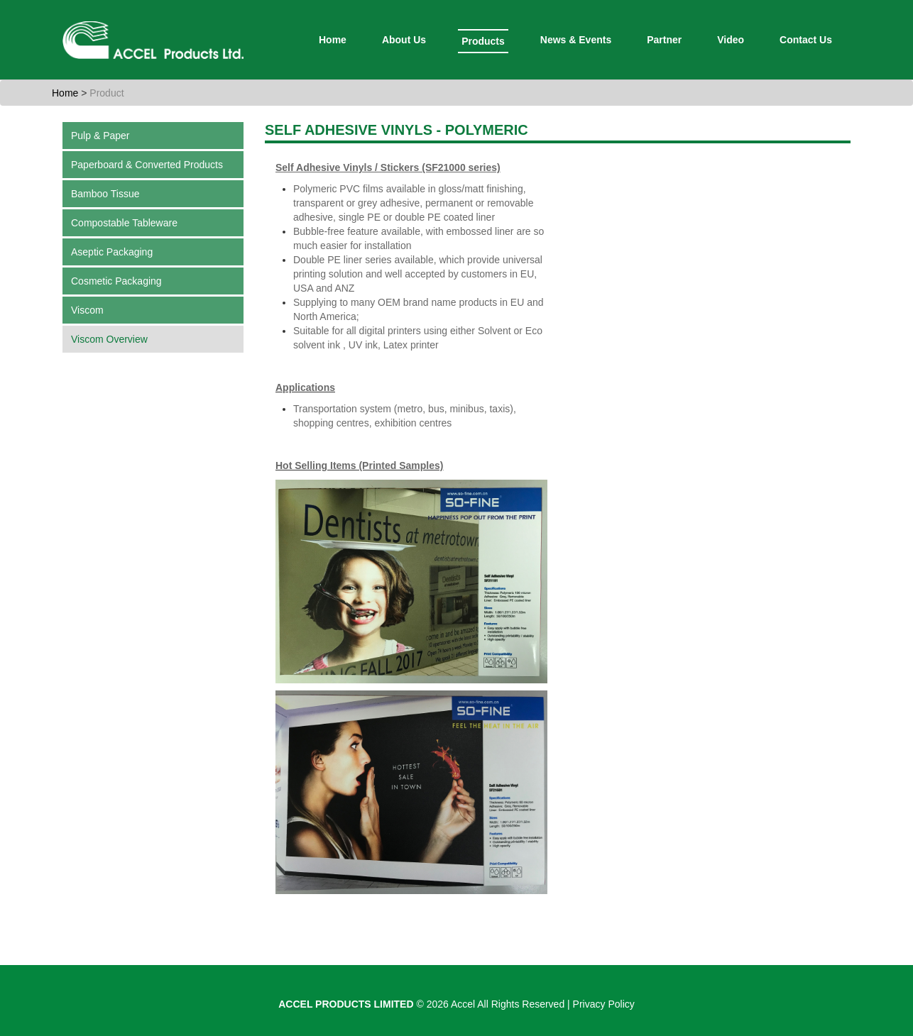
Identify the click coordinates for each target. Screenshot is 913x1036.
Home (332, 39)
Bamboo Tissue (105, 193)
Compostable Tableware (124, 222)
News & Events (575, 39)
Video (730, 39)
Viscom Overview (109, 339)
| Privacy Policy (601, 1004)
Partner (664, 39)
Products (483, 41)
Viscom (87, 310)
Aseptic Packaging (112, 252)
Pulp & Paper (100, 135)
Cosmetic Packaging (116, 281)
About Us (404, 39)
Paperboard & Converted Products (147, 164)
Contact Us (806, 39)
